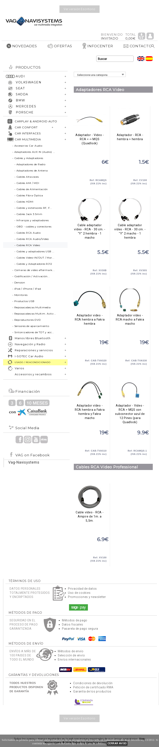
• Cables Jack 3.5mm (28, 214)
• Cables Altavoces (27, 176)
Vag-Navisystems (23, 462)
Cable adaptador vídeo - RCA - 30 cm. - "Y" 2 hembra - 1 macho (90, 209)
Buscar (153, 46)
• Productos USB (23, 301)
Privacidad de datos (82, 588)
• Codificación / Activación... (31, 276)
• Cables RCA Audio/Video (32, 238)
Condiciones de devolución (93, 683)
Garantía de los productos (92, 691)
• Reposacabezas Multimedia (31, 307)
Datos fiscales (72, 624)
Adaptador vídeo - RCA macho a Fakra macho (130, 300)
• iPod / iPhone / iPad (26, 288)
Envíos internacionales (74, 659)
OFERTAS (59, 46)
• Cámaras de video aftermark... (33, 270)
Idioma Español (149, 58)
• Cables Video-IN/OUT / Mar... (34, 257)
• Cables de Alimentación (31, 189)
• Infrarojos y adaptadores (32, 220)
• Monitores (19, 294)
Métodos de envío (71, 651)
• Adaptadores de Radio (30, 164)
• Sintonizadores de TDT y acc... (33, 332)
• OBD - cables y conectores (33, 226)
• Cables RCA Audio (28, 232)
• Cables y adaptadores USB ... (34, 251)
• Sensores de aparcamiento (30, 326)
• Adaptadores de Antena (31, 170)
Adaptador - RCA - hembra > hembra (130, 119)
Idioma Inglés (141, 58)
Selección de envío (71, 655)
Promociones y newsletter (87, 597)
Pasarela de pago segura (80, 628)
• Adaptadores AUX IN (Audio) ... (33, 151)
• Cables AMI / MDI (27, 183)
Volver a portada (34, 21)
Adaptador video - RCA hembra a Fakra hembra (90, 300)
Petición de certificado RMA (93, 687)
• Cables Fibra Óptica (29, 195)
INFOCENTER (97, 46)
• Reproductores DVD (26, 319)
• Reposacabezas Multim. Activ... (34, 313)
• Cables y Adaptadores (27, 158)
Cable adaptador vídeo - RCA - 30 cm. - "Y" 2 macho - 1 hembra (130, 209)
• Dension (18, 282)
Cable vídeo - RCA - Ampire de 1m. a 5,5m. (90, 497)
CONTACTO (137, 46)
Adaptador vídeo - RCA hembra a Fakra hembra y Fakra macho (90, 390)
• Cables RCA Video (27, 245)
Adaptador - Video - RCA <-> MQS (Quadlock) (90, 119)
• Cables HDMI (24, 201)
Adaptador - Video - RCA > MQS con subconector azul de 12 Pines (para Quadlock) (130, 390)
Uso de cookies (79, 592)
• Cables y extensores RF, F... (33, 207)
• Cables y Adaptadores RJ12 (33, 263)
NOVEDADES (21, 46)
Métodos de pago (74, 620)
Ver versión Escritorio (79, 9)
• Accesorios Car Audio (27, 145)
